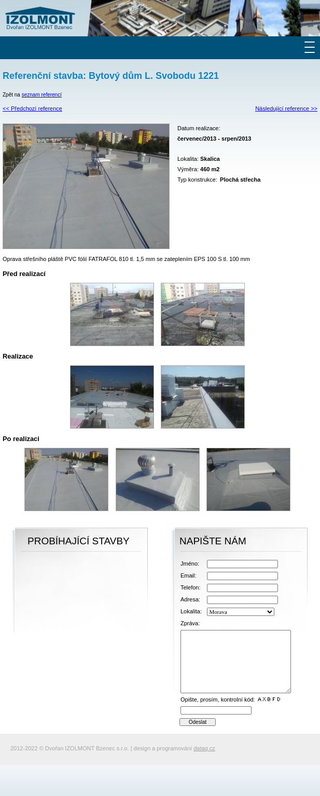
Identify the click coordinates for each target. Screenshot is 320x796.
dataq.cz (204, 748)
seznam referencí (42, 95)
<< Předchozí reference (32, 108)
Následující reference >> (286, 108)
